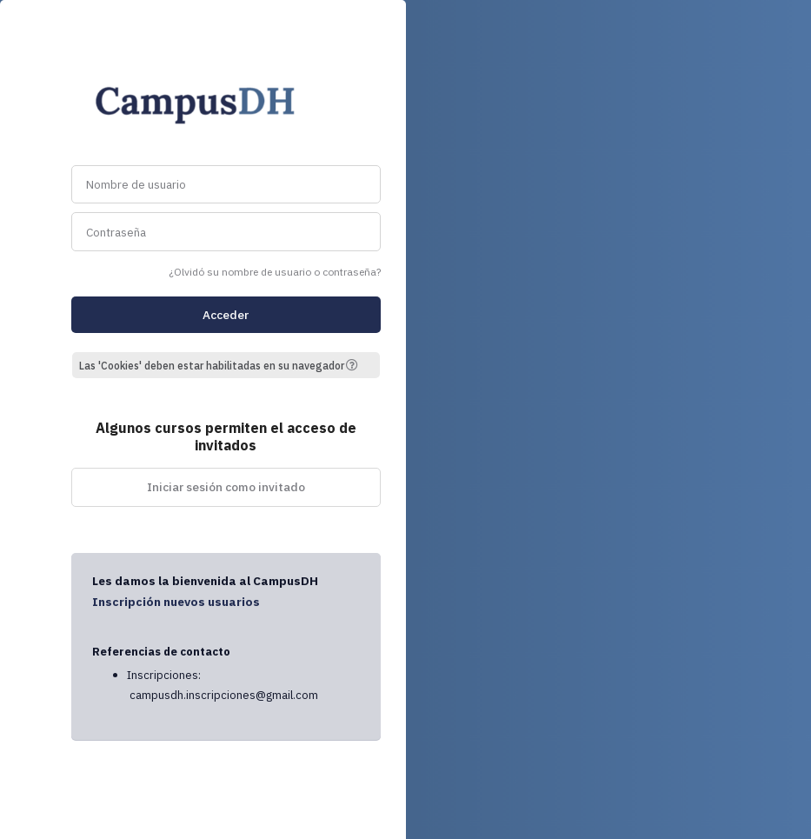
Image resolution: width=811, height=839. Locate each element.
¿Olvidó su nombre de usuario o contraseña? (275, 271)
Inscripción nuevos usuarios (176, 601)
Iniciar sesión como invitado (226, 487)
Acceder (226, 315)
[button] (358, 365)
